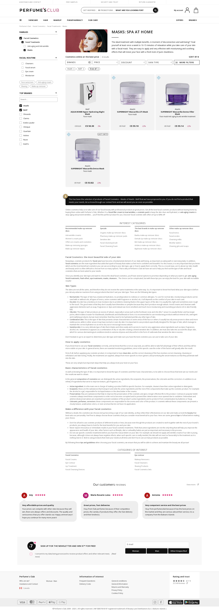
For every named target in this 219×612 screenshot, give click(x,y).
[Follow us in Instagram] (154, 602)
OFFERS (179, 20)
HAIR (45, 20)
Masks (65, 26)
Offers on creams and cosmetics (78, 242)
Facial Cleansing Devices (75, 469)
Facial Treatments (54, 26)
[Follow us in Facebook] (160, 602)
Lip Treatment (71, 466)
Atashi (24, 105)
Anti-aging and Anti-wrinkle (36, 46)
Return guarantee (147, 2)
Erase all (93, 69)
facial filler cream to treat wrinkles (122, 212)
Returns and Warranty (120, 587)
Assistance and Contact (30, 2)
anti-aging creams (187, 212)
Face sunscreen (27, 82)
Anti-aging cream (44, 82)
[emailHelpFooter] (157, 544)
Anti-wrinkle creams (73, 235)
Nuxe (23, 139)
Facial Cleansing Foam (109, 246)
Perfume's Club (25, 26)
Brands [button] (79, 62)
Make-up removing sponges (77, 245)
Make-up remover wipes (75, 249)
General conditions (119, 581)
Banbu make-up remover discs (147, 235)
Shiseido (25, 114)
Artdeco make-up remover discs (147, 245)
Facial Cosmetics (39, 26)
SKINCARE (33, 20)
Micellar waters (175, 243)
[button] (30, 588)
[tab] (38, 57)
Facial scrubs (174, 236)
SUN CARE (93, 20)
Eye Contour (70, 463)
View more (193, 484)
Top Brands (38, 93)
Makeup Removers (142, 459)
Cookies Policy (117, 593)
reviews (109, 484)
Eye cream (28, 71)
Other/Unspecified (178, 551)
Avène (24, 135)
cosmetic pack (143, 212)
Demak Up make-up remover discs (148, 238)
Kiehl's (24, 144)
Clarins (24, 118)
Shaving (24, 86)
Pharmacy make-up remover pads (113, 236)
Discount (132, 62)
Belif (23, 110)
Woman (135, 551)
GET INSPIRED (89, 10)
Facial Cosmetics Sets (143, 469)
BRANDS (193, 20)
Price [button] (105, 62)
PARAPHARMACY (75, 20)
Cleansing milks (175, 239)
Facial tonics (174, 233)
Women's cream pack (74, 238)
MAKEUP (57, 20)
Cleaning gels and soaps (179, 246)
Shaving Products (141, 466)
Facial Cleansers (141, 463)
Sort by (194, 56)
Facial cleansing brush (108, 243)
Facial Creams (71, 459)
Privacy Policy (117, 590)
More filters (185, 62)
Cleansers (27, 63)
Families (38, 32)
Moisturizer (28, 75)
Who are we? (24, 581)
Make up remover (39, 86)
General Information (120, 584)
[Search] (155, 10)
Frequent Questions (87, 581)
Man (157, 551)
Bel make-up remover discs (145, 242)
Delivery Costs (85, 584)
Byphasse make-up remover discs (148, 249)
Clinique (24, 127)
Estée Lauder (26, 122)
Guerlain (25, 131)
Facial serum (28, 67)
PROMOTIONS (105, 10)
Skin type (160, 62)
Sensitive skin (105, 239)
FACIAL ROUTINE (38, 57)
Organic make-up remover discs (113, 233)
